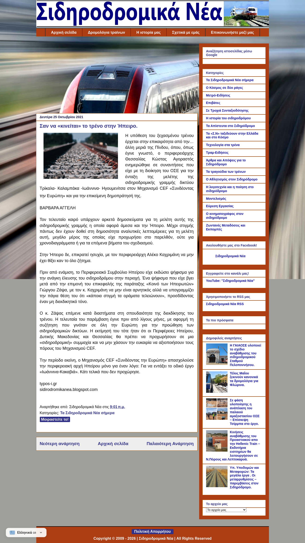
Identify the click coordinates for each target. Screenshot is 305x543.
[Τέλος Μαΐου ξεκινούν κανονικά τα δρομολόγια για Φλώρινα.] (217, 391)
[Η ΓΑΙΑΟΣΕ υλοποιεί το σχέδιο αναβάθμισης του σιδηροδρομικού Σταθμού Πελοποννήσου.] (217, 364)
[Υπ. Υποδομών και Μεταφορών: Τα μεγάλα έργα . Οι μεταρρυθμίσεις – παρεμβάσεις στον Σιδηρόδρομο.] (217, 486)
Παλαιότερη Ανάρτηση (170, 443)
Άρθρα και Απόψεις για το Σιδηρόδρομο (226, 162)
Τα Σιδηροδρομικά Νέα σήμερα (87, 413)
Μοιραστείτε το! (55, 419)
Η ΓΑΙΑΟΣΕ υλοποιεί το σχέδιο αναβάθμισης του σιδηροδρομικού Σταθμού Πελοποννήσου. (245, 355)
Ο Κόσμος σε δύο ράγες (224, 88)
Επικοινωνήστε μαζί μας (232, 32)
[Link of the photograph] (81, 178)
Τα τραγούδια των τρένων (226, 171)
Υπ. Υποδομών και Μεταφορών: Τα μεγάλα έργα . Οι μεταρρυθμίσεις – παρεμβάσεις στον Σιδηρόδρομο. (244, 477)
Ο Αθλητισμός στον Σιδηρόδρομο (232, 179)
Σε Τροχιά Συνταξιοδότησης (227, 110)
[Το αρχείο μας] (226, 510)
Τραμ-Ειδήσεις (217, 152)
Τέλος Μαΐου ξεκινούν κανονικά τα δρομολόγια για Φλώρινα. (244, 379)
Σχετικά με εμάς (186, 32)
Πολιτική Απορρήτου (152, 531)
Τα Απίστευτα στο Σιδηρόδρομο (230, 126)
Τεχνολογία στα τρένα (223, 145)
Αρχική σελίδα (64, 32)
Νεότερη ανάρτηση (60, 443)
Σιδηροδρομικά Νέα (230, 256)
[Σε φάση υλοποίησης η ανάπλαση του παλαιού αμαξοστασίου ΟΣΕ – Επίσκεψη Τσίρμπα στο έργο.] (217, 418)
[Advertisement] (116, 76)
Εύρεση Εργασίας (220, 206)
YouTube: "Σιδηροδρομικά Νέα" (230, 281)
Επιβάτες (213, 103)
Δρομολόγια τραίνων (106, 32)
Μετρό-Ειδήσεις (218, 95)
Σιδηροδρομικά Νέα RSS (225, 304)
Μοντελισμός (216, 198)
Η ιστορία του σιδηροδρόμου (228, 118)
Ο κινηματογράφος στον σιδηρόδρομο (225, 216)
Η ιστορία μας (148, 32)
